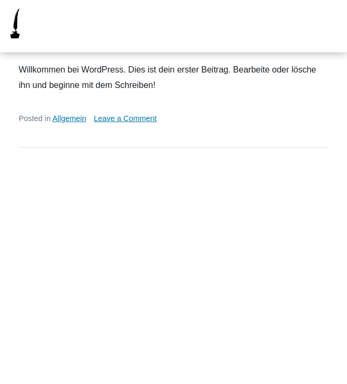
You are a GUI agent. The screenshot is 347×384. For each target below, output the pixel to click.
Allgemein (69, 118)
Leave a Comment (125, 118)
